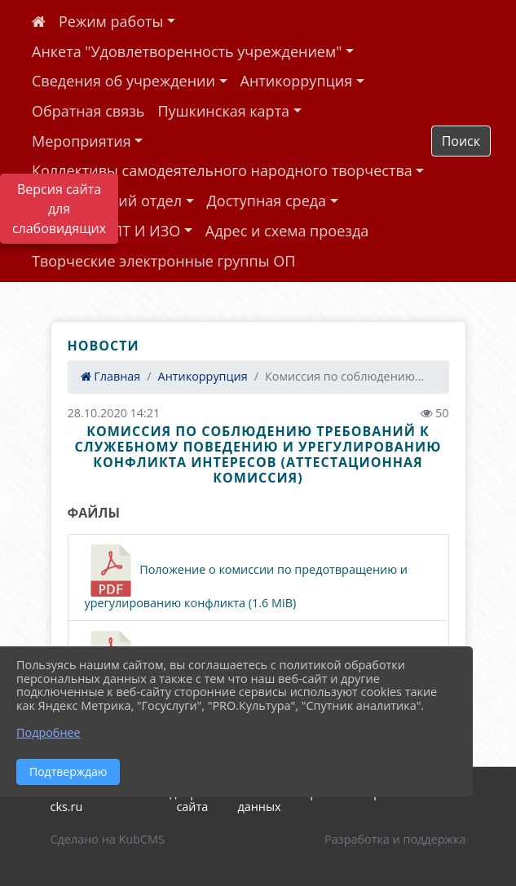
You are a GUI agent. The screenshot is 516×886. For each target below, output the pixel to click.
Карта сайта (192, 799)
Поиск (461, 141)
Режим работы (111, 21)
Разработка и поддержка (394, 839)
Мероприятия (81, 141)
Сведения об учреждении (123, 80)
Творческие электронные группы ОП (163, 261)
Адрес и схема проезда (286, 230)
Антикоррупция (296, 80)
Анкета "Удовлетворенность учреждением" (187, 51)
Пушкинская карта (223, 111)
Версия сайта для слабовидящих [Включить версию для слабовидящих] (59, 208)
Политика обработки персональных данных (340, 799)
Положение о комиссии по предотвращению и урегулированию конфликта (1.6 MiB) (246, 577)
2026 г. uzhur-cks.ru (89, 799)
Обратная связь (88, 111)
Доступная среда (267, 200)
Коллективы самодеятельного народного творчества (222, 170)
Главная (111, 376)
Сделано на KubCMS (108, 839)
